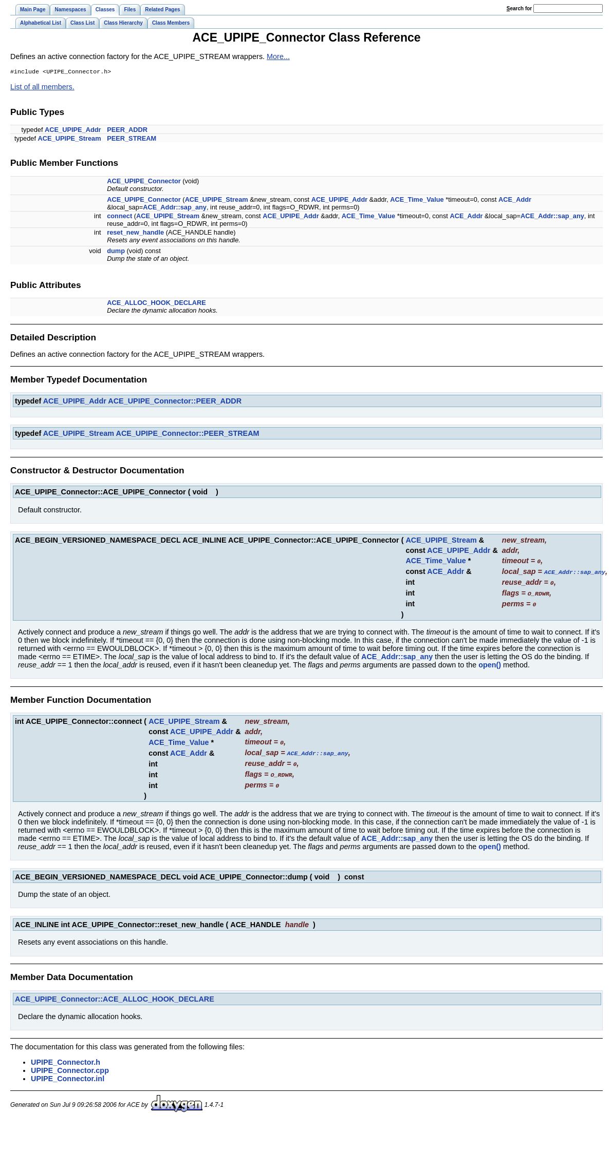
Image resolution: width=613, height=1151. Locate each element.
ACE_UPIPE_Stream (69, 139)
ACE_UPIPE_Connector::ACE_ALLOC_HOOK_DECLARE (114, 995)
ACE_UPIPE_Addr (73, 131)
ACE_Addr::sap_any (175, 208)
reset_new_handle (135, 233)
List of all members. (42, 88)
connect (119, 217)
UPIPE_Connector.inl (67, 1074)
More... (278, 56)
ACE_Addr (514, 200)
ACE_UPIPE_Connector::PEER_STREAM (187, 434)
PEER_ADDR (127, 131)
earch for (519, 8)
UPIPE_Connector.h (65, 1058)
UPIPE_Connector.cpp (70, 1066)
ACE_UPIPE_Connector (144, 182)
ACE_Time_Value (416, 200)
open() (489, 663)
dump (116, 252)
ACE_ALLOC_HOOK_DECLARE (156, 304)
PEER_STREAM (131, 139)
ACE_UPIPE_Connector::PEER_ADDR (175, 402)
